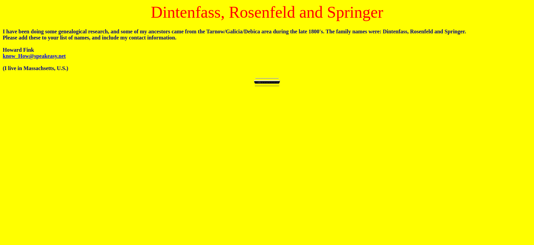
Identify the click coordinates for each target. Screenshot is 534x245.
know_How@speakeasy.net (34, 56)
